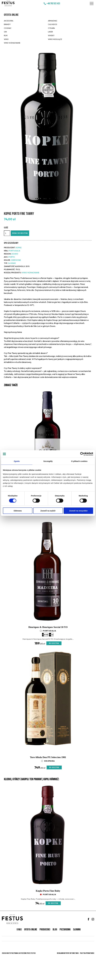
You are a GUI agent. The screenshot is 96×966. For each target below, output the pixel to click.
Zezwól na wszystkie (78, 511)
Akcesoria (8, 21)
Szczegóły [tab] (48, 461)
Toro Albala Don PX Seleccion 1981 (48, 757)
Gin (5, 32)
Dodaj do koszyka (20, 233)
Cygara (51, 28)
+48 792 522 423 (53, 3)
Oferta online (11, 15)
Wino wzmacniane (12, 43)
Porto (11, 257)
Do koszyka (54, 643)
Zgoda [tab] (17, 461)
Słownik (77, 929)
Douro (14, 254)
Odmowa (18, 511)
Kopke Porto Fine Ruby (48, 890)
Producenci (45, 929)
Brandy (7, 24)
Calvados (52, 24)
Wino (6, 39)
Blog (55, 929)
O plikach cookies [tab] (79, 461)
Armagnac (52, 21)
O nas (19, 929)
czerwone (16, 260)
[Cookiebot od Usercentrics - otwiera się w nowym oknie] (82, 454)
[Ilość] (7, 233)
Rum (5, 35)
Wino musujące (55, 39)
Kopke (18, 247)
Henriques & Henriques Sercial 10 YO (48, 627)
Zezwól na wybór (48, 511)
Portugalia (14, 251)
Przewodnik (65, 929)
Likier (50, 32)
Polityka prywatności (87, 953)
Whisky (51, 35)
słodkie (12, 263)
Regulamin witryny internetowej (68, 953)
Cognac (7, 28)
